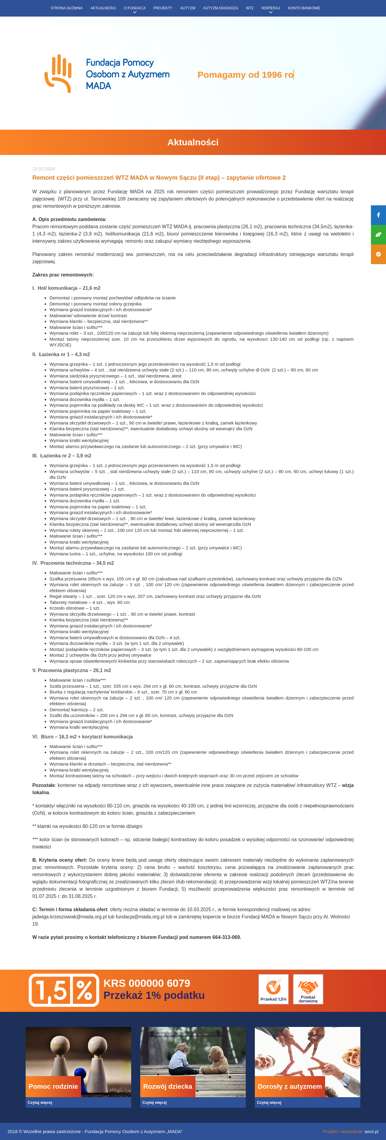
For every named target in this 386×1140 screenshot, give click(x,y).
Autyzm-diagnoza (220, 8)
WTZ (250, 8)
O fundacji (135, 8)
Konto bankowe (304, 8)
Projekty (162, 8)
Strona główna (67, 8)
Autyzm (187, 8)
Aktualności (103, 8)
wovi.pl (371, 1131)
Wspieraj (270, 8)
